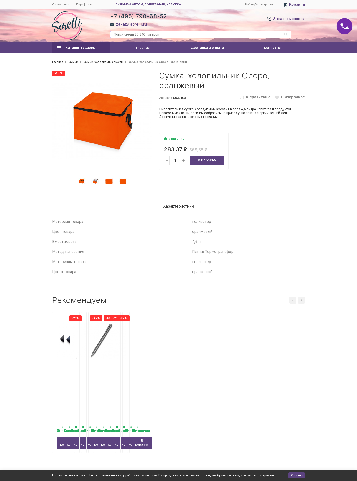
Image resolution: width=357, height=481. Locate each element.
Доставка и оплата (207, 47)
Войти (249, 4)
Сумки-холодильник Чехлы (103, 62)
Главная (143, 47)
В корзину (207, 160)
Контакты (272, 47)
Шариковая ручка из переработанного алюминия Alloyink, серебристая (275, 377)
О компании (60, 4)
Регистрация (264, 4)
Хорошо (297, 475)
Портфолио (84, 4)
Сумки (73, 62)
